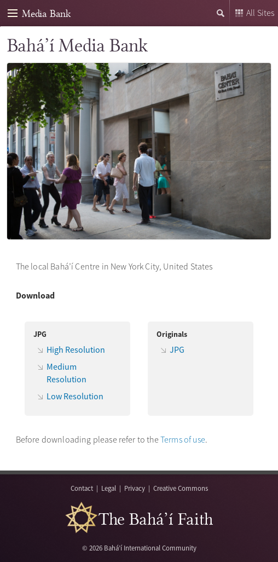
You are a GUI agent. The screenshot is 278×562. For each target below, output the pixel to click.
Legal (108, 488)
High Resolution (76, 349)
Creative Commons (180, 488)
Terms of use (182, 439)
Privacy (134, 488)
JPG (177, 349)
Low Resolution (75, 396)
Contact (82, 488)
